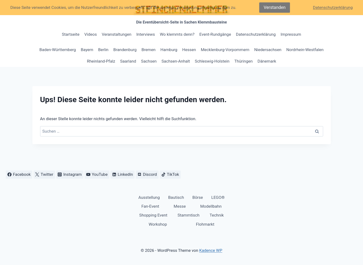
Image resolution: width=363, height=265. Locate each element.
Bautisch (176, 197)
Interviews (145, 34)
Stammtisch (188, 215)
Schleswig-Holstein (212, 61)
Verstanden (274, 7)
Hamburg (168, 49)
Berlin (103, 49)
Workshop (158, 224)
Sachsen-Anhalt (175, 61)
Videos (90, 34)
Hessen (189, 49)
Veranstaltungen (116, 34)
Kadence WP (210, 250)
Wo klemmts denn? (177, 34)
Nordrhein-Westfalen (305, 49)
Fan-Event (150, 206)
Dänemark (267, 61)
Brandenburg (125, 49)
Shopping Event (153, 215)
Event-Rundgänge (215, 34)
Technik (217, 215)
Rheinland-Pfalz (101, 61)
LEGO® (218, 197)
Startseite (71, 34)
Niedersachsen (267, 49)
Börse (197, 197)
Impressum (291, 34)
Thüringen (243, 61)
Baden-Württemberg (57, 49)
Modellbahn (210, 206)
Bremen (149, 49)
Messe (180, 206)
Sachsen (149, 61)
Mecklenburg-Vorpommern (225, 49)
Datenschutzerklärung (256, 34)
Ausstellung (149, 197)
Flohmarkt (205, 224)
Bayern (87, 49)
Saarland (128, 61)
